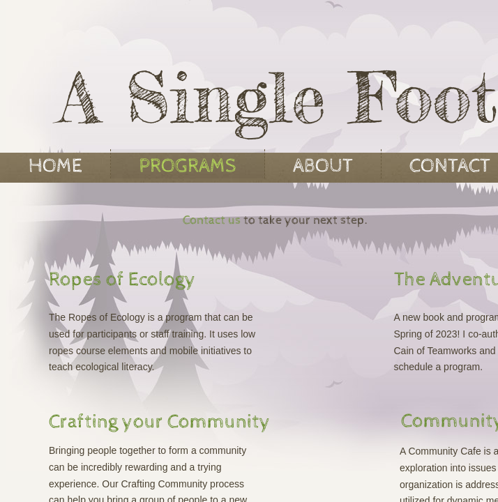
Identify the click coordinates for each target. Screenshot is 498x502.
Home (55, 166)
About (323, 166)
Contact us (212, 220)
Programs (187, 166)
